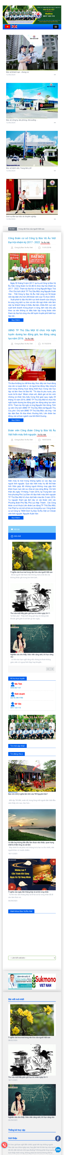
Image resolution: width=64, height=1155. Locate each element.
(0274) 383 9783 (16, 698)
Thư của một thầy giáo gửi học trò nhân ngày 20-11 (30, 613)
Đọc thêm (16, 320)
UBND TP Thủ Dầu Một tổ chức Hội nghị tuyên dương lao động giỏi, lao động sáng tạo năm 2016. (32, 334)
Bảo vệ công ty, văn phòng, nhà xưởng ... (22, 120)
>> (55, 75)
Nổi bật (15, 529)
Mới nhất (16, 536)
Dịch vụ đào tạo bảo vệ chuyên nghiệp (21, 216)
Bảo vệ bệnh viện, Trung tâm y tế (18, 168)
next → (52, 669)
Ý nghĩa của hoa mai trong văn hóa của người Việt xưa (24, 229)
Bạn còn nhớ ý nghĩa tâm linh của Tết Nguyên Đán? (28, 794)
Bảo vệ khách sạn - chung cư (17, 72)
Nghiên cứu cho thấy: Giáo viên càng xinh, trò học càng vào (31, 1081)
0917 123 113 (15, 708)
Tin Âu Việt (45, 243)
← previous (48, 669)
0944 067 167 (15, 688)
